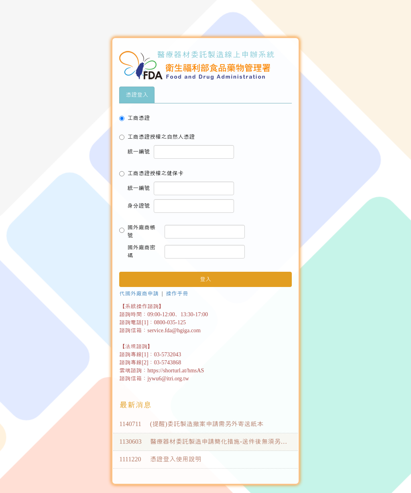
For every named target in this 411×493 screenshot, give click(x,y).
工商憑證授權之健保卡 (151, 173)
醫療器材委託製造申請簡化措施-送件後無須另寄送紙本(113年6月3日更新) (254, 441)
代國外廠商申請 (139, 294)
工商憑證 (134, 118)
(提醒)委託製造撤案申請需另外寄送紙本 (207, 423)
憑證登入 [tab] (137, 95)
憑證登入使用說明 (175, 459)
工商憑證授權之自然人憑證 (157, 137)
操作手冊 (177, 294)
